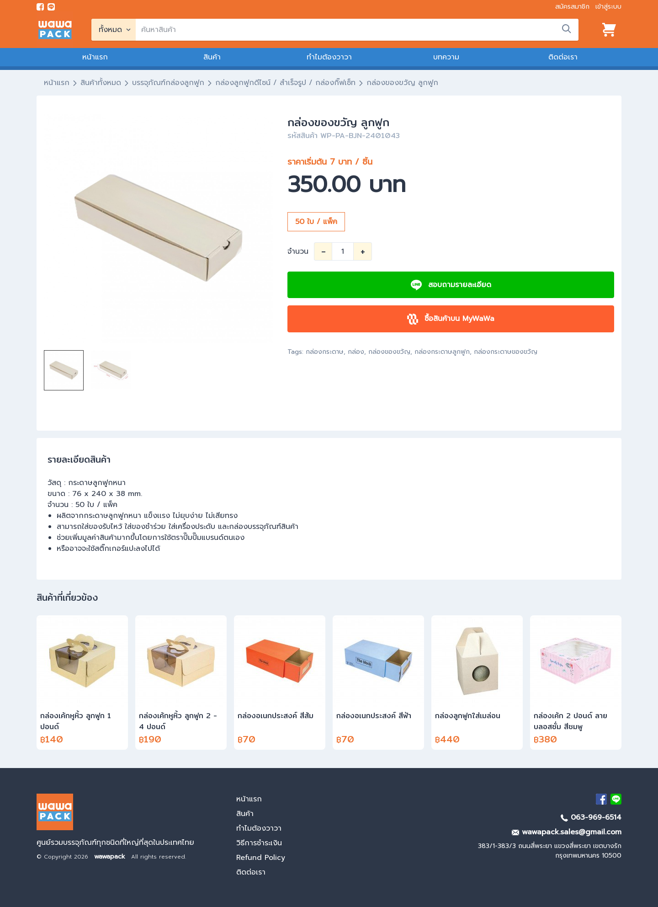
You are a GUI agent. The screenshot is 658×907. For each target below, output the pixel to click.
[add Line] (615, 799)
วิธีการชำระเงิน (259, 843)
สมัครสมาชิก (572, 6)
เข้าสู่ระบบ (608, 6)
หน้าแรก (95, 57)
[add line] (51, 7)
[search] (357, 30)
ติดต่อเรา (563, 57)
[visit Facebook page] (40, 7)
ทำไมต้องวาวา (329, 57)
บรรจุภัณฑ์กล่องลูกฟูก (168, 82)
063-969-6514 (591, 817)
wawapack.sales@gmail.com (566, 832)
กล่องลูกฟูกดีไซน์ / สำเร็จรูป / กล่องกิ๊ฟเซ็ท (285, 82)
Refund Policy (260, 857)
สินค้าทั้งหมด (100, 82)
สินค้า (212, 57)
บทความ (446, 57)
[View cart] (609, 29)
